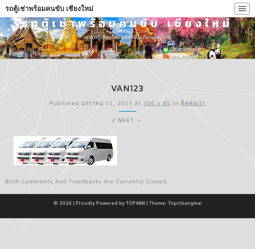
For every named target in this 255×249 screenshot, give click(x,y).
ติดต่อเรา (193, 103)
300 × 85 (157, 103)
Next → (130, 119)
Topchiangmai (185, 203)
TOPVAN (135, 203)
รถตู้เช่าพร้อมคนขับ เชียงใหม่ (49, 8)
